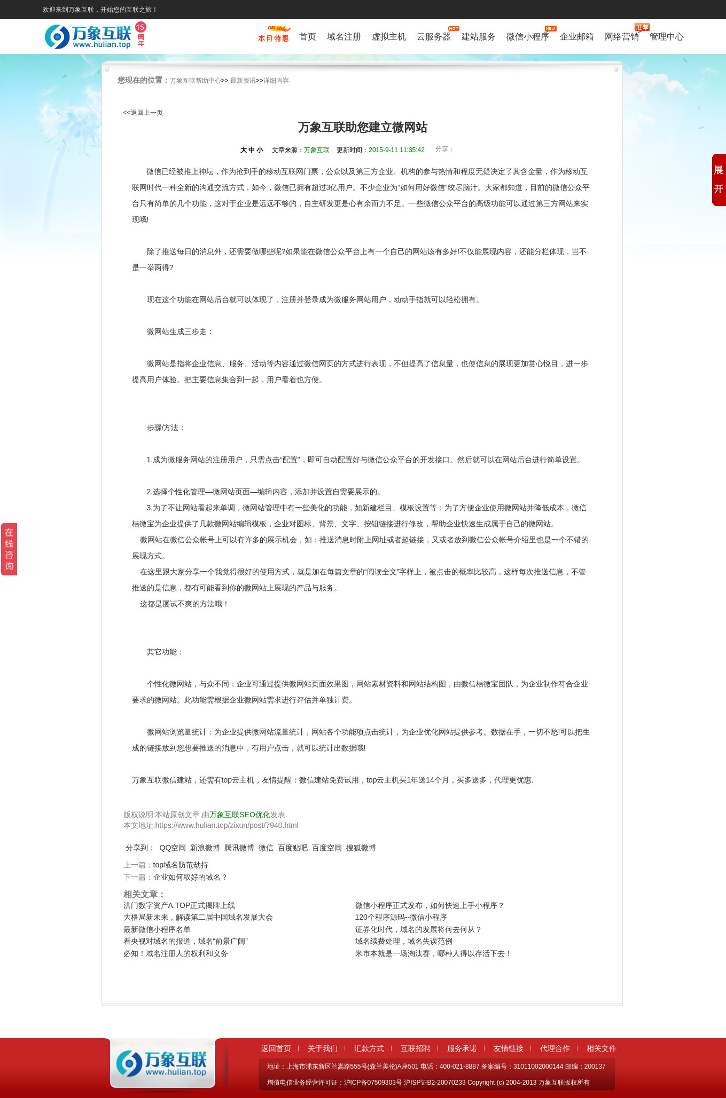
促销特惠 (273, 39)
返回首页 (276, 1048)
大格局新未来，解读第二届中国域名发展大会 (198, 917)
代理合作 (555, 1048)
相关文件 (601, 1048)
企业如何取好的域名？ (190, 877)
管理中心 (667, 36)
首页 (307, 36)
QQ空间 (173, 847)
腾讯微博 (239, 847)
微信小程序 (527, 35)
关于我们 (323, 1048)
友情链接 (509, 1048)
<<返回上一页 (143, 112)
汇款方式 (369, 1048)
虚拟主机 (389, 36)
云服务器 (434, 35)
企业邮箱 (577, 36)
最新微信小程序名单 (157, 929)
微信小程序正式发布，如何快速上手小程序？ (430, 905)
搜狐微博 (361, 847)
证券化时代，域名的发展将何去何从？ (418, 929)
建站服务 (479, 36)
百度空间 (327, 847)
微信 (266, 847)
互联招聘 (416, 1048)
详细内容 (276, 80)
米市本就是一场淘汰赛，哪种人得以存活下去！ (433, 953)
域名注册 (344, 36)
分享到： (140, 847)
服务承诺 (462, 1048)
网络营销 (622, 35)
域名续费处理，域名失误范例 (403, 941)
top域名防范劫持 (180, 864)
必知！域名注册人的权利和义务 (175, 953)
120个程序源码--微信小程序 (401, 917)
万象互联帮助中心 (195, 80)
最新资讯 (243, 80)
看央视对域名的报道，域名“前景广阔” (185, 941)
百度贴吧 (293, 847)
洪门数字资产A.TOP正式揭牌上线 (179, 905)
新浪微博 (205, 847)
